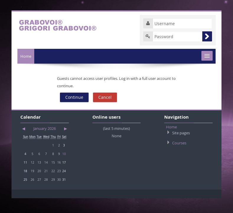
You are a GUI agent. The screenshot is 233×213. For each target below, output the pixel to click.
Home (25, 56)
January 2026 (44, 128)
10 (64, 154)
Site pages (181, 132)
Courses (179, 143)
